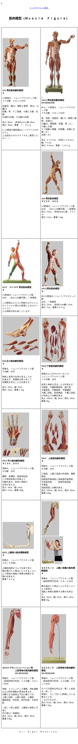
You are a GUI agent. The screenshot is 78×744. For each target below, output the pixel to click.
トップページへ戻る (39, 8)
